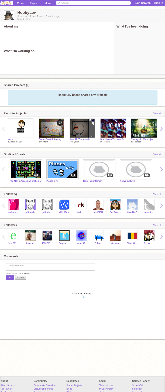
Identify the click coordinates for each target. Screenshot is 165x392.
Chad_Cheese (133, 243)
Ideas (48, 3)
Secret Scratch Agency (50, 139)
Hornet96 (80, 243)
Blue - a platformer (92, 181)
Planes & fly (52, 181)
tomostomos (150, 212)
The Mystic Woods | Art (142, 139)
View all (157, 113)
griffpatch (30, 212)
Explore (34, 3)
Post (10, 277)
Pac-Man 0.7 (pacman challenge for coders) (25, 181)
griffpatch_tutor (48, 212)
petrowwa (114, 243)
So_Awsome (116, 212)
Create (21, 3)
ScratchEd (137, 385)
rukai (78, 212)
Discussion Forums (43, 388)
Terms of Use (106, 385)
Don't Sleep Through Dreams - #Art (113, 139)
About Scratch (8, 385)
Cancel (20, 277)
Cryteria (44, 142)
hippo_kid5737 (31, 243)
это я (10, 139)
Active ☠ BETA (127, 181)
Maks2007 (132, 212)
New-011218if (14, 243)
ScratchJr (137, 388)
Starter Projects (74, 385)
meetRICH (98, 212)
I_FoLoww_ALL (99, 243)
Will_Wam (64, 212)
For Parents (7, 388)
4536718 (46, 243)
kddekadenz (14, 212)
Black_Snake (16, 142)
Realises (106, 142)
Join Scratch (143, 2)
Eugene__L (64, 243)
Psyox (147, 243)
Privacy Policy (106, 388)
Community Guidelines (44, 385)
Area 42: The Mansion (80, 139)
